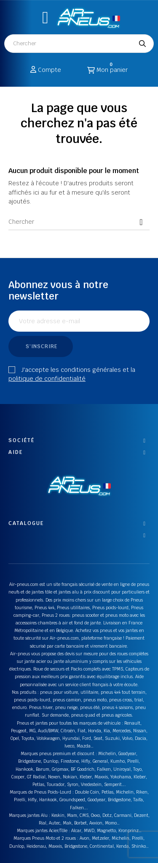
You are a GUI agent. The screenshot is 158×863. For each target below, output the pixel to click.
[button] (45, 17)
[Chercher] (79, 221)
